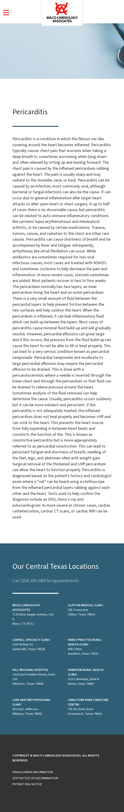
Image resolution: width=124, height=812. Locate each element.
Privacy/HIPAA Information (32, 772)
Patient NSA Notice (27, 784)
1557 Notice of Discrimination (35, 778)
